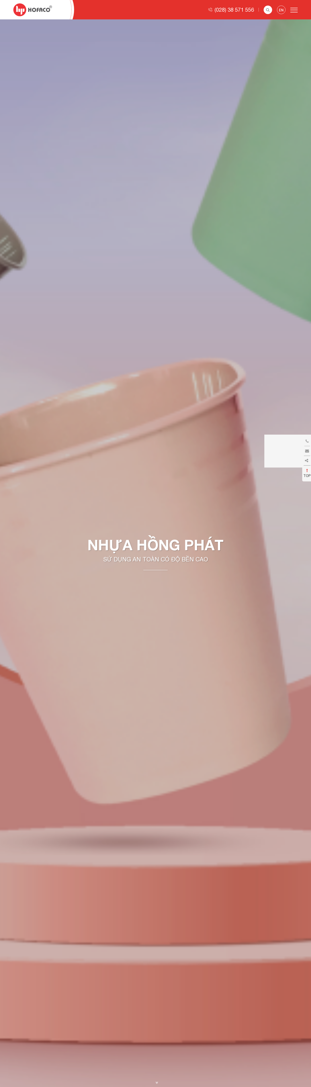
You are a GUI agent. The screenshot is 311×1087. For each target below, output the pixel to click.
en (281, 10)
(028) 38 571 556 (234, 10)
